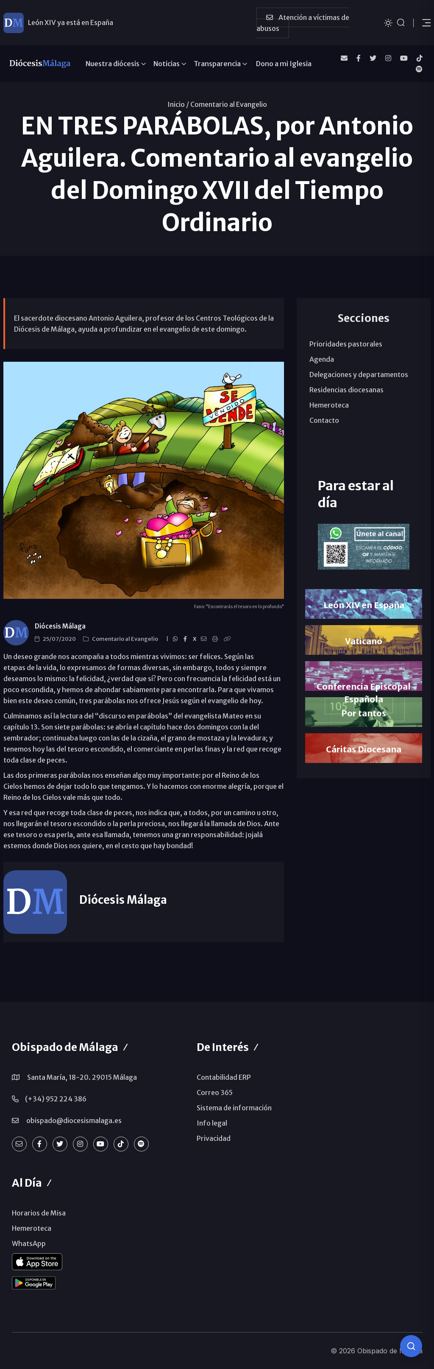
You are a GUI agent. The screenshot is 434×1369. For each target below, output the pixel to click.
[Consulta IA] (411, 1346)
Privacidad (214, 1138)
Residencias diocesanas (346, 390)
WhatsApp (29, 1243)
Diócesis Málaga (60, 626)
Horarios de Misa (39, 1213)
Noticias (166, 63)
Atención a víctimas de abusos (302, 23)
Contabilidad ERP (224, 1077)
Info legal (212, 1123)
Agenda (321, 359)
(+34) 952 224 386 (55, 1099)
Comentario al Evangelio (228, 104)
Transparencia (217, 63)
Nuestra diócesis (112, 63)
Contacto (324, 420)
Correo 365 (215, 1092)
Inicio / (178, 104)
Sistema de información (234, 1108)
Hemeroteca (329, 405)
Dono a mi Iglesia (284, 63)
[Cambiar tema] (388, 22)
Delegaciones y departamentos (358, 374)
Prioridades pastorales (345, 344)
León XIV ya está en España (70, 22)
